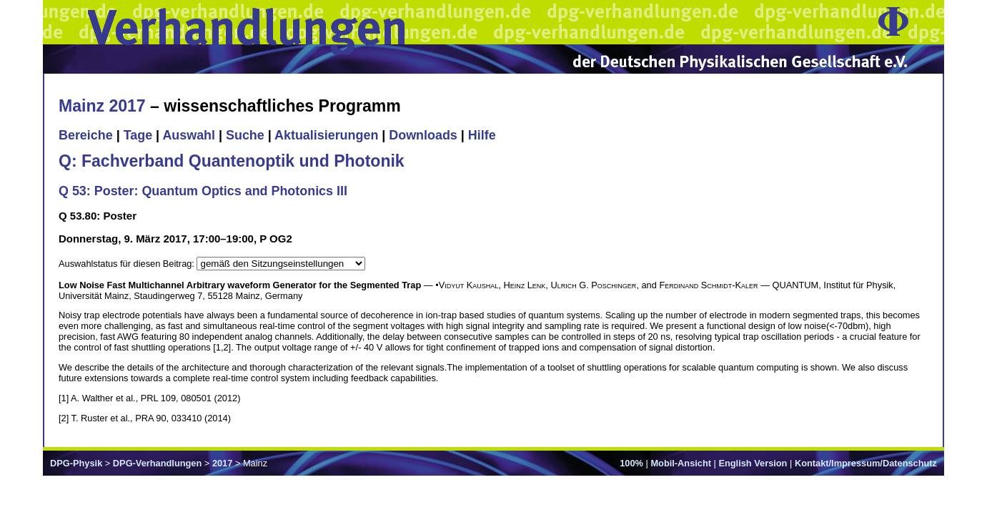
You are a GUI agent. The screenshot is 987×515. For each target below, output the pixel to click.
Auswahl (188, 135)
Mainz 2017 (102, 106)
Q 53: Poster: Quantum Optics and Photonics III (203, 191)
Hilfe (482, 135)
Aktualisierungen (326, 135)
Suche (245, 135)
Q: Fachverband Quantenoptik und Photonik (232, 161)
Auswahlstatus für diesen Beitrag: (128, 263)
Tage (138, 135)
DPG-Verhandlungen (157, 463)
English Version (752, 463)
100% (631, 463)
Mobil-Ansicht (680, 463)
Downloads (423, 135)
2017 (222, 463)
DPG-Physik (76, 463)
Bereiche (86, 135)
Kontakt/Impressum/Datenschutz (866, 463)
